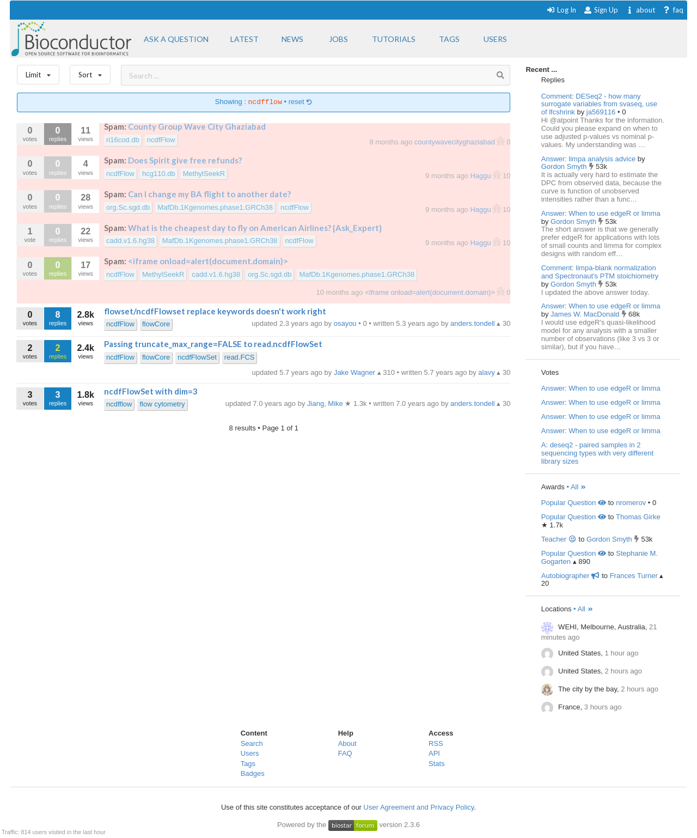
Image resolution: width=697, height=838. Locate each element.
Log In (561, 9)
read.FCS (239, 357)
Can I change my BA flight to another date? (209, 194)
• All (576, 487)
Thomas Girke (638, 517)
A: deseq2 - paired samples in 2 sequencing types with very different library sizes (597, 453)
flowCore (156, 324)
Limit (38, 72)
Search (252, 743)
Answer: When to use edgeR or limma (601, 213)
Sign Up (600, 9)
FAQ (345, 753)
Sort (90, 72)
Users (250, 753)
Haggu (481, 176)
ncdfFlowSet (197, 357)
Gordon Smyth (565, 166)
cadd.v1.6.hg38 (130, 240)
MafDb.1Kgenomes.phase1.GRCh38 (215, 207)
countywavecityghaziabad (455, 142)
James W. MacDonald (586, 314)
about (640, 9)
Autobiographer (570, 576)
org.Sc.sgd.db (128, 207)
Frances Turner (634, 576)
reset (301, 102)
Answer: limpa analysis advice (588, 159)
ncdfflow (119, 404)
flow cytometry (162, 404)
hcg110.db (158, 173)
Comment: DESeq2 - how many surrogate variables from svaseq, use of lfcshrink (599, 104)
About (347, 743)
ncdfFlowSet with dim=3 (151, 391)
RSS (436, 743)
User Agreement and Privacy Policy (419, 807)
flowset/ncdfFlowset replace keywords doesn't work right (215, 311)
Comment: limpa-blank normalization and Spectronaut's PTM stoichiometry (600, 272)
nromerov (631, 503)
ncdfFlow (161, 140)
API (434, 753)
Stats (437, 764)
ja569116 (601, 112)
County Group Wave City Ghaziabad (197, 126)
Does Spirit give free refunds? (185, 160)
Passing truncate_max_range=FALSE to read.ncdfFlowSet (213, 344)
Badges (253, 773)
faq (672, 9)
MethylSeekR (204, 173)
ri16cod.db (122, 140)
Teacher (559, 539)
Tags (248, 764)
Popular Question (573, 503)
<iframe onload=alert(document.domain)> (208, 261)
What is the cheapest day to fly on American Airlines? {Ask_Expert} (255, 228)
